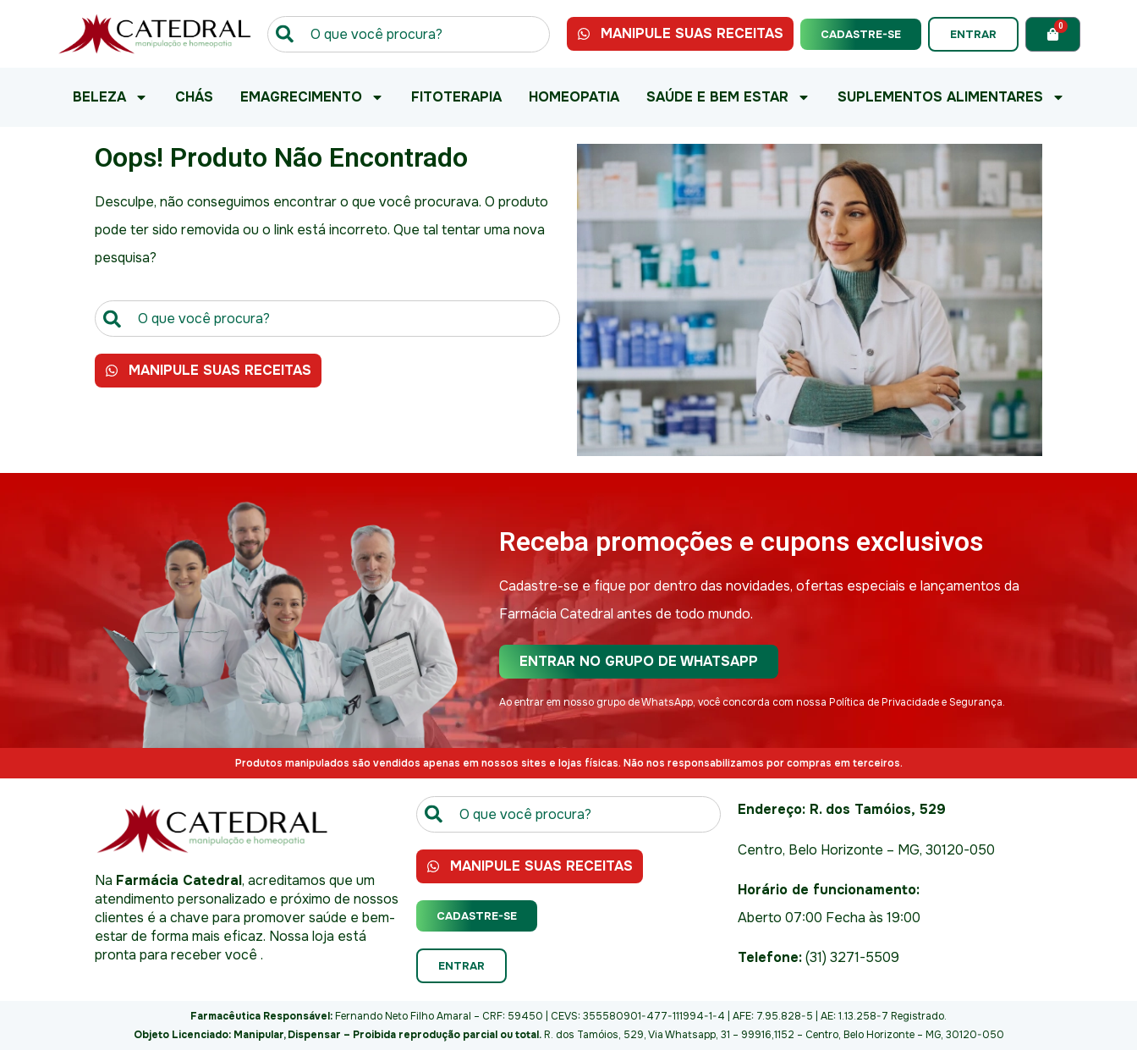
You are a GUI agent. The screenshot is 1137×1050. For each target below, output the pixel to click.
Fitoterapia (456, 97)
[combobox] (408, 34)
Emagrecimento (312, 97)
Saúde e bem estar (728, 97)
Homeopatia (574, 97)
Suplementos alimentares (951, 97)
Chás (194, 97)
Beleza (110, 97)
